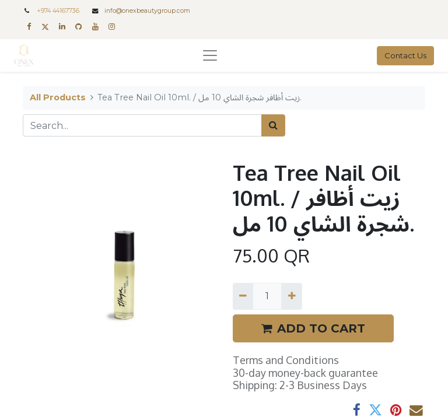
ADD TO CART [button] (313, 328)
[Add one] (291, 296)
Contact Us (405, 55)
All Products (58, 97)
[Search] (273, 125)
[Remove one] (243, 296)
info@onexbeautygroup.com (147, 11)
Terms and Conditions (286, 360)
